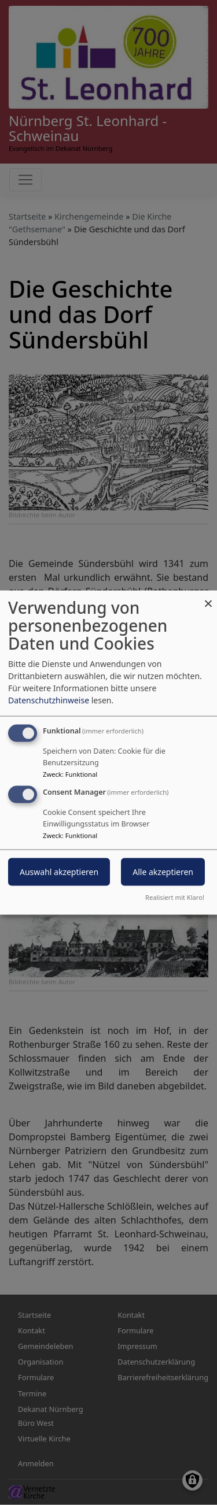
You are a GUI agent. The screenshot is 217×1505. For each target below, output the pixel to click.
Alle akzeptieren (163, 871)
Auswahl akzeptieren (59, 871)
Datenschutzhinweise (48, 700)
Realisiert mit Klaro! (174, 896)
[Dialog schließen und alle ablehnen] (208, 598)
